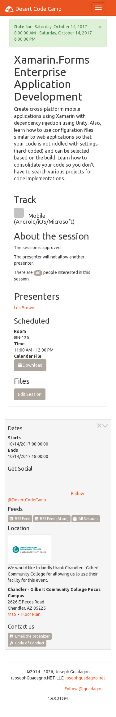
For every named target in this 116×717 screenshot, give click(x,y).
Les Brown (24, 307)
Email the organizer (30, 636)
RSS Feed (20, 519)
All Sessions (85, 519)
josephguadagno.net (85, 677)
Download (30, 365)
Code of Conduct (27, 643)
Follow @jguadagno (84, 688)
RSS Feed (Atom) (52, 519)
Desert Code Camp (33, 9)
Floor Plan (31, 614)
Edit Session (29, 394)
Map (12, 614)
